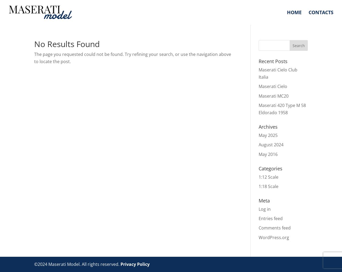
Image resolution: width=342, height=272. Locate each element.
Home (294, 13)
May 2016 (268, 154)
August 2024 (271, 145)
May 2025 (268, 135)
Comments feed (275, 228)
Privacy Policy (135, 264)
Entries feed (271, 218)
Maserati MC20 (274, 96)
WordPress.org (274, 237)
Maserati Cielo (273, 86)
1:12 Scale (268, 177)
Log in (265, 209)
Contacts (321, 13)
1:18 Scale (268, 186)
